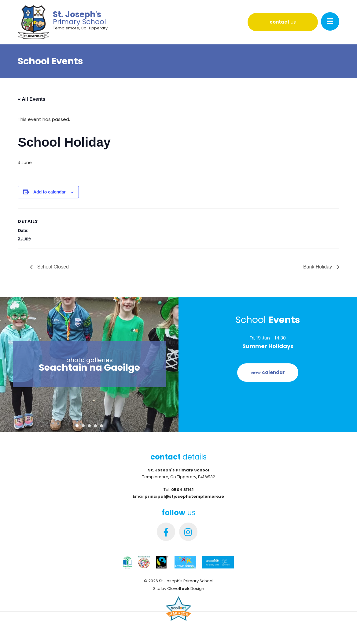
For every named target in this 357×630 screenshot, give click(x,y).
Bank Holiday (318, 266)
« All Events (31, 99)
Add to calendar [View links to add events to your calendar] (49, 191)
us (283, 22)
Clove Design (185, 588)
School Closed (52, 266)
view (268, 372)
